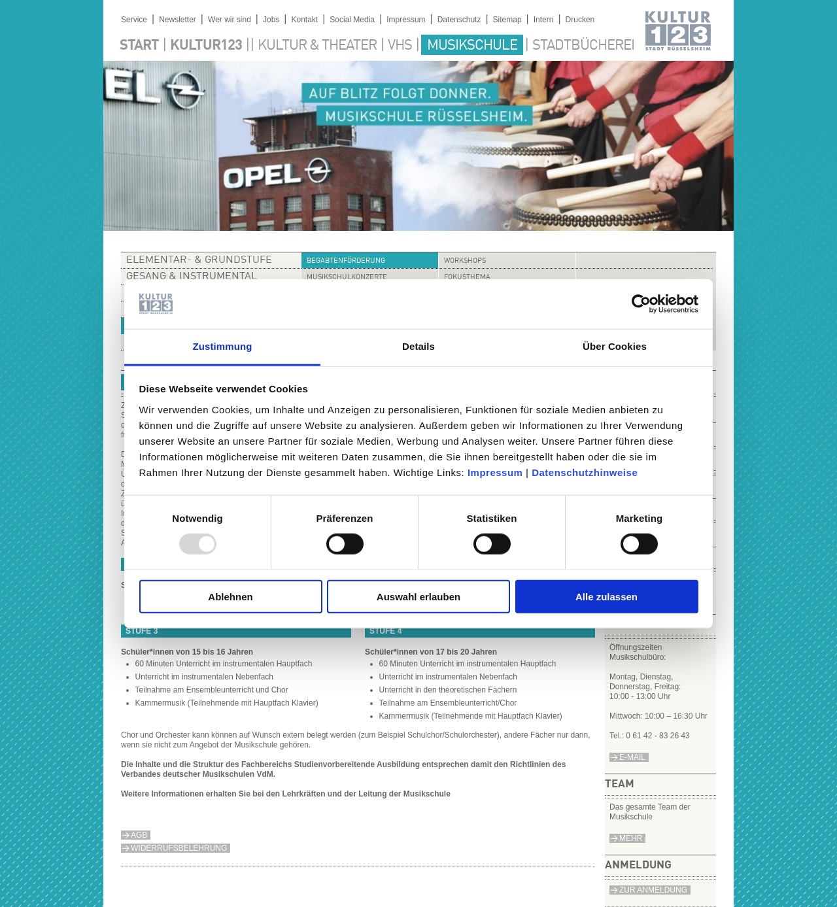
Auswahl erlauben (418, 596)
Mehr (630, 838)
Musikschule (472, 46)
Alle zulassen (606, 596)
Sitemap (507, 19)
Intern (544, 19)
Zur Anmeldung (653, 890)
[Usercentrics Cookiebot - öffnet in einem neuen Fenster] (641, 304)
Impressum (495, 472)
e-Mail (632, 757)
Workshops (465, 261)
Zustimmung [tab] (222, 346)
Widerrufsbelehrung (179, 848)
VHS (400, 46)
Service (134, 19)
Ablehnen (230, 596)
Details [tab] (418, 346)
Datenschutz (459, 19)
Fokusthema (467, 277)
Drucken (580, 19)
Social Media (352, 19)
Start (139, 46)
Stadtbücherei (583, 46)
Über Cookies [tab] (615, 346)
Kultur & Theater (317, 46)
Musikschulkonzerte (347, 277)
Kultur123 (206, 46)
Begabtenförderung (346, 261)
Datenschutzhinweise (585, 472)
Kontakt (304, 19)
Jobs (271, 19)
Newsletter (177, 19)
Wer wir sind (229, 19)
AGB (139, 835)
